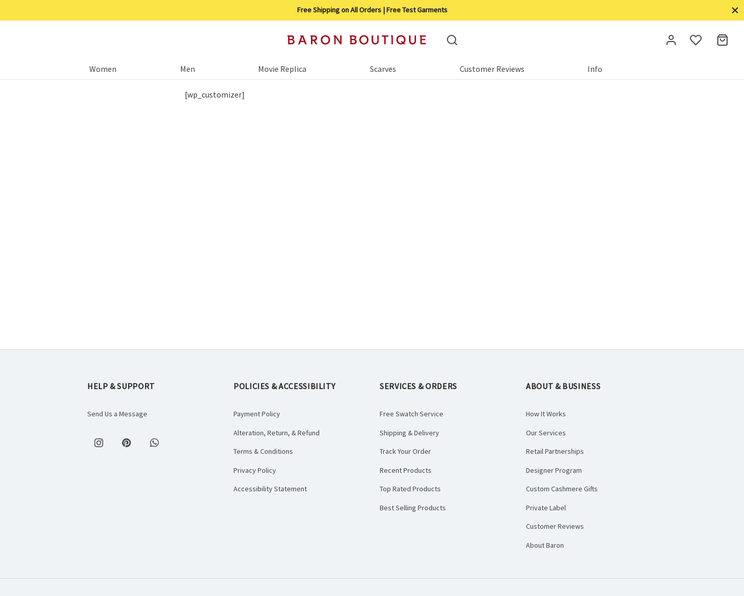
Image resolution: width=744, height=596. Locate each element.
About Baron (545, 545)
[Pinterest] (126, 442)
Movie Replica (282, 69)
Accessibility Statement (270, 488)
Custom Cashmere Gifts (562, 488)
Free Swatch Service (411, 413)
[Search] (452, 40)
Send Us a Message (117, 413)
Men (187, 69)
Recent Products (406, 470)
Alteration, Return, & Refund (276, 432)
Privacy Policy (254, 470)
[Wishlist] (697, 40)
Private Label (546, 507)
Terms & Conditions (263, 451)
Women (102, 69)
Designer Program (554, 470)
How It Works (546, 413)
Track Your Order (405, 451)
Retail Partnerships (555, 451)
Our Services (546, 432)
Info (595, 69)
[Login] (671, 40)
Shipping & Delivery (409, 432)
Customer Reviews (492, 69)
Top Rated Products (410, 488)
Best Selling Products (413, 507)
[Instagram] (98, 442)
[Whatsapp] (154, 442)
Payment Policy (256, 413)
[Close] (735, 10)
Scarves (383, 69)
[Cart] (722, 40)
